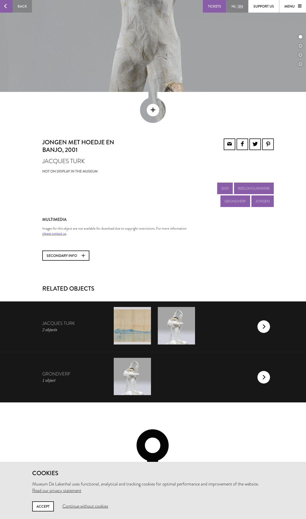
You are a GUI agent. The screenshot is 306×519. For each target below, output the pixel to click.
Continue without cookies (85, 506)
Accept (43, 506)
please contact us (54, 199)
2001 (225, 154)
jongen (262, 167)
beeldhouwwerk (254, 154)
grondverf (235, 167)
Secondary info (66, 221)
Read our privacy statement (56, 490)
